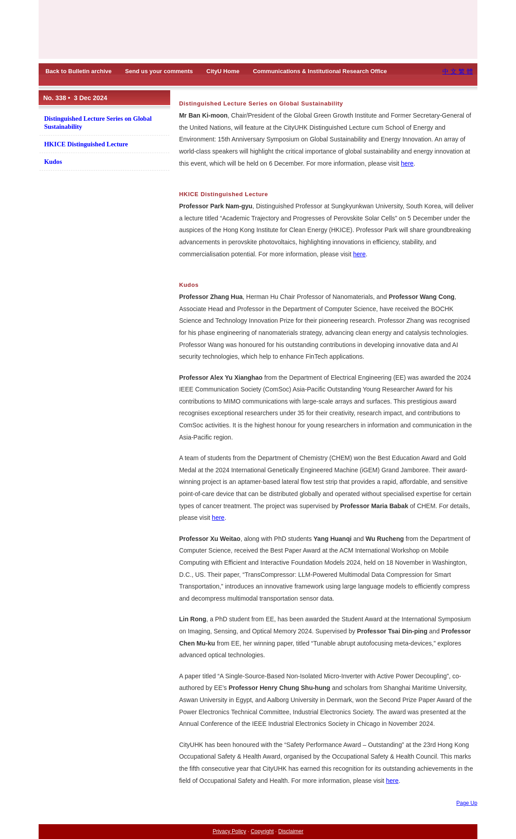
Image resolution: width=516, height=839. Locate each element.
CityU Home (223, 71)
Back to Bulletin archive (78, 71)
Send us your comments (159, 71)
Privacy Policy (229, 831)
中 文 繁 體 (457, 71)
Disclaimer (291, 831)
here (407, 163)
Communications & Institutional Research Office (320, 71)
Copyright (262, 831)
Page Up (466, 803)
